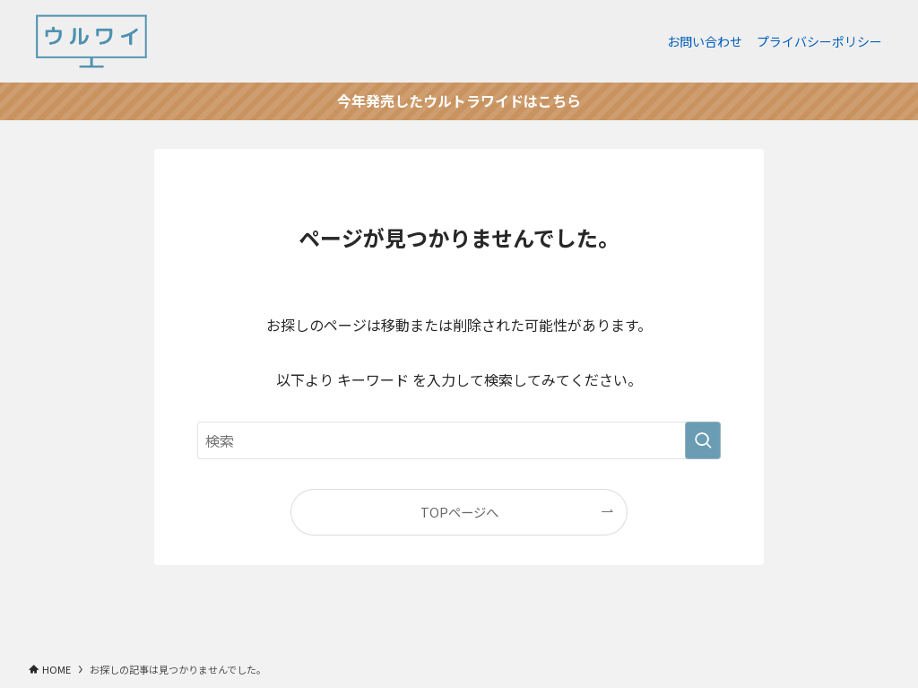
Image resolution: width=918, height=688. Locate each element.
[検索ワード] (459, 440)
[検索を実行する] (703, 440)
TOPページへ (459, 511)
